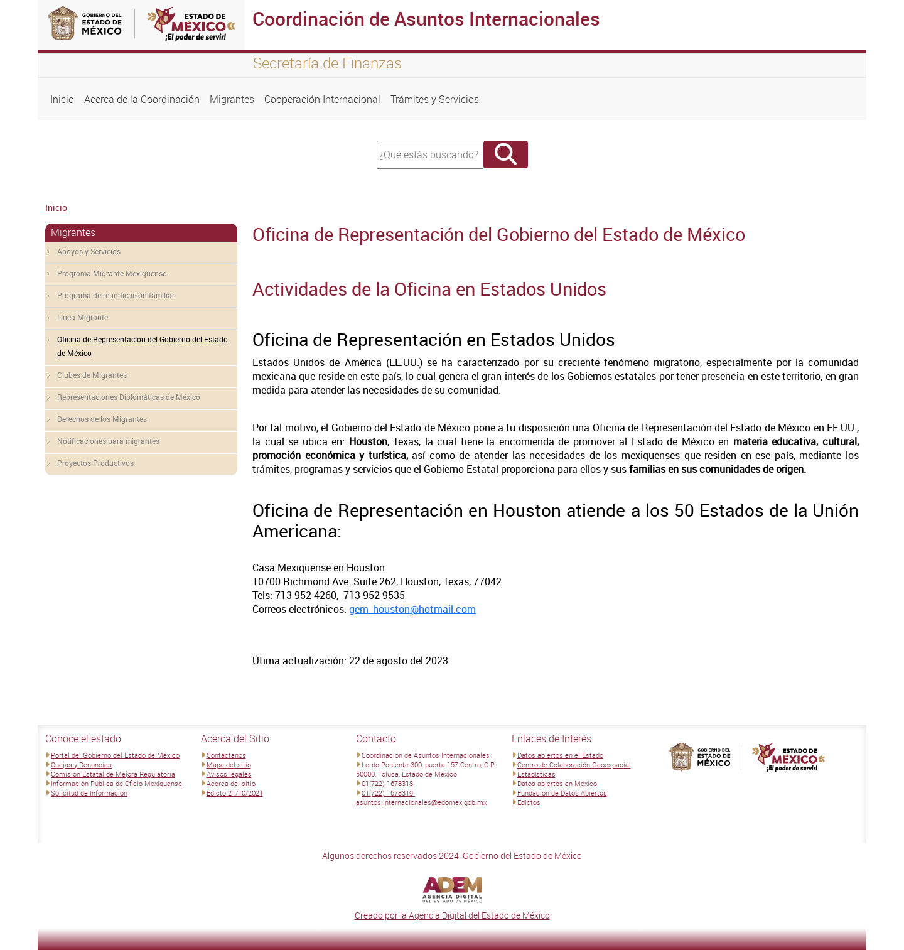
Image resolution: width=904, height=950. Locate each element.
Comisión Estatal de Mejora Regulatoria (113, 774)
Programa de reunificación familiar (116, 295)
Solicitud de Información (89, 792)
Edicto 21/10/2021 (235, 792)
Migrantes (232, 99)
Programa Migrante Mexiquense (111, 273)
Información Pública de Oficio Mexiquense (116, 783)
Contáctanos (226, 755)
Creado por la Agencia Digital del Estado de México (452, 915)
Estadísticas (536, 774)
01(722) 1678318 (387, 783)
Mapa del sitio (229, 764)
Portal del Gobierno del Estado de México (115, 755)
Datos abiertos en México (557, 783)
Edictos (529, 802)
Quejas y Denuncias (81, 764)
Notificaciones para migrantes (108, 441)
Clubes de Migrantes (92, 375)
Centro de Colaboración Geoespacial (574, 764)
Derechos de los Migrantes (102, 419)
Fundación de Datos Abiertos (562, 792)
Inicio (62, 99)
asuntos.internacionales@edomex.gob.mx (421, 802)
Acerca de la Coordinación (142, 99)
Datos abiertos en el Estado (560, 755)
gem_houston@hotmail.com (412, 609)
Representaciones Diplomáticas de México (128, 397)
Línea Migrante (82, 317)
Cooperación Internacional (322, 99)
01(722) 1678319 (388, 792)
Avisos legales (229, 774)
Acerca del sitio (231, 783)
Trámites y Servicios (434, 99)
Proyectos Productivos (95, 463)
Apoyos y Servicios (89, 251)
